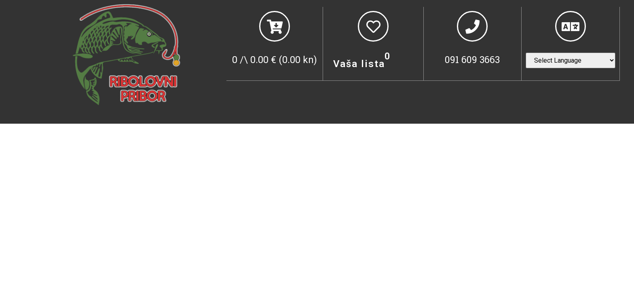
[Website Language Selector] (570, 60)
